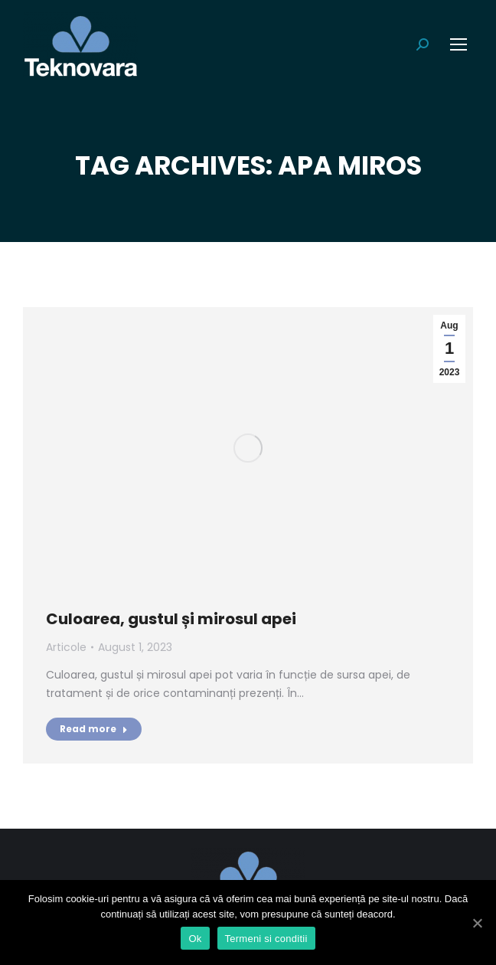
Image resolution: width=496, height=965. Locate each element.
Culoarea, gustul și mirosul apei (171, 619)
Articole (66, 647)
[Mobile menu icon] (458, 45)
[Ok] (477, 923)
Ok (194, 938)
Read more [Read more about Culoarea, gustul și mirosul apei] (94, 728)
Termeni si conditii (266, 938)
